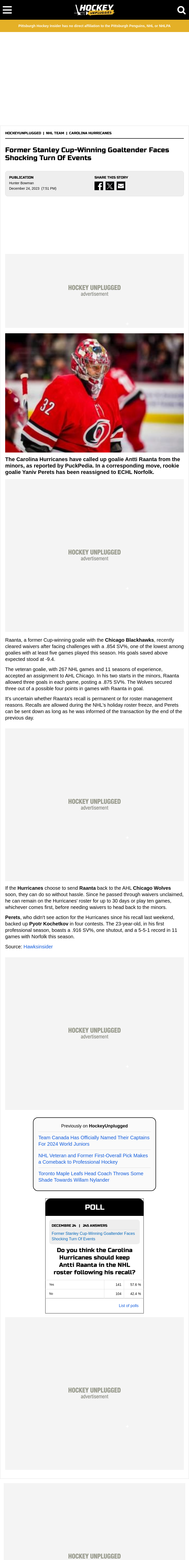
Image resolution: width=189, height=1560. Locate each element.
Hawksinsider (38, 827)
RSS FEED (76, 1549)
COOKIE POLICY (135, 1543)
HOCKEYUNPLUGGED (23, 133)
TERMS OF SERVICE (57, 1543)
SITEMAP (92, 1549)
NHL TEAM (55, 133)
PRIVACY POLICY (98, 1543)
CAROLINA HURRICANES (90, 133)
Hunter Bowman (21, 183)
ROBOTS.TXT (111, 1549)
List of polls (129, 1186)
